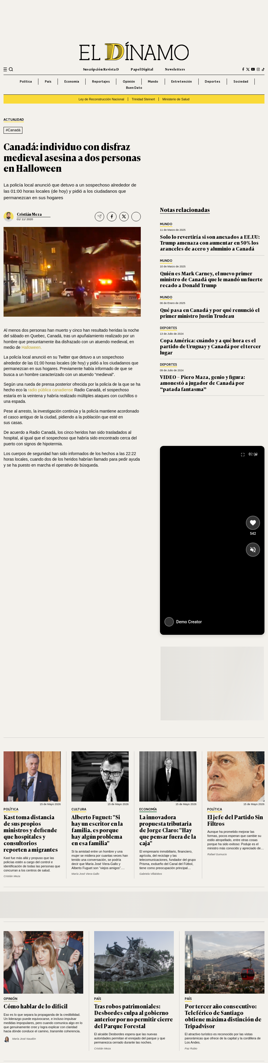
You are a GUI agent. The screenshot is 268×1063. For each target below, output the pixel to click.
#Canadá (13, 130)
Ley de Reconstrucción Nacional (101, 99)
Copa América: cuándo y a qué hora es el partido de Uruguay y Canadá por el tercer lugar (210, 346)
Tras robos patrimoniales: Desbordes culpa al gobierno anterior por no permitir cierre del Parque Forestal (133, 1016)
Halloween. (32, 347)
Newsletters (175, 69)
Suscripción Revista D (101, 69)
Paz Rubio (191, 1048)
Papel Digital (142, 69)
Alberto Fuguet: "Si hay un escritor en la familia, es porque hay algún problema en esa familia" (97, 830)
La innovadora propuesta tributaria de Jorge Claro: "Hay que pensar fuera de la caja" (167, 830)
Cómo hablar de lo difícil (36, 1006)
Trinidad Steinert (143, 99)
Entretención (181, 81)
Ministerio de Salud (175, 99)
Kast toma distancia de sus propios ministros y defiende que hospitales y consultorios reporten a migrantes (31, 833)
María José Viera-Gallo (85, 873)
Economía (71, 81)
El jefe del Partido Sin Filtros (235, 820)
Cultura (78, 809)
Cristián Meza (29, 214)
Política (26, 81)
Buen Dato (134, 88)
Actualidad (14, 120)
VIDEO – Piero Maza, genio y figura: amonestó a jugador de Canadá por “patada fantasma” (202, 383)
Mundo (153, 81)
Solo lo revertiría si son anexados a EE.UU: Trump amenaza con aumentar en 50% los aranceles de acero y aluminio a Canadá (210, 242)
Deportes (212, 81)
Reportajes (101, 81)
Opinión (129, 81)
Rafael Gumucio (217, 854)
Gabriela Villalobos (150, 873)
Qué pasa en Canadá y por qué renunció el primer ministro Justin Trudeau (209, 312)
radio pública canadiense (51, 389)
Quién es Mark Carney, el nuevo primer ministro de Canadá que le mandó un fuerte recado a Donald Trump (211, 279)
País (48, 81)
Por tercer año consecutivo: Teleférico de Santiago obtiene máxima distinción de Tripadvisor (223, 1016)
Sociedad (240, 81)
